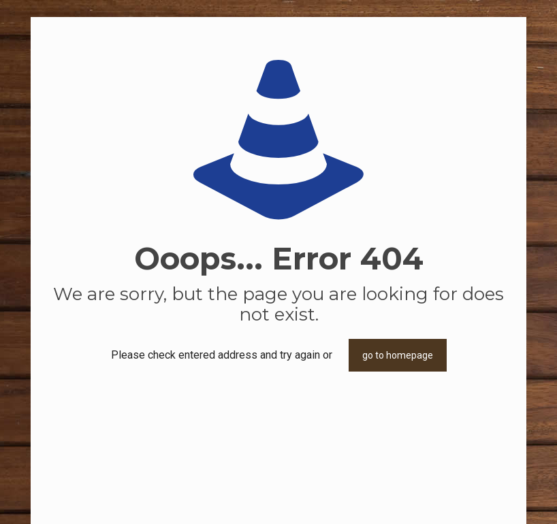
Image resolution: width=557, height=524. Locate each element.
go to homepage (397, 355)
